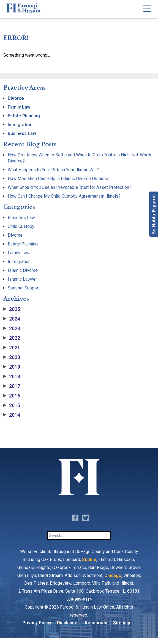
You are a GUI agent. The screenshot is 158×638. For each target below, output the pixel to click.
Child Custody (21, 226)
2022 (11, 338)
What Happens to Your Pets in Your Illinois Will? (53, 169)
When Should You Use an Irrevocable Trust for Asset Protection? (69, 187)
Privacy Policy (37, 622)
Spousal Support (24, 288)
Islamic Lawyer (22, 279)
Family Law (19, 107)
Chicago (112, 575)
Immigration (20, 124)
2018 (11, 376)
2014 (11, 415)
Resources (96, 622)
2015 (11, 405)
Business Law (22, 133)
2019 (11, 367)
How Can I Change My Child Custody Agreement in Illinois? (64, 196)
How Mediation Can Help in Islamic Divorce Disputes (59, 178)
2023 (11, 328)
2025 (11, 309)
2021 (11, 347)
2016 (11, 396)
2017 (11, 386)
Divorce (16, 98)
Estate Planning (24, 115)
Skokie (89, 559)
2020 (11, 357)
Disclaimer (68, 622)
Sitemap (121, 622)
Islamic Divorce (23, 270)
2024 (11, 319)
